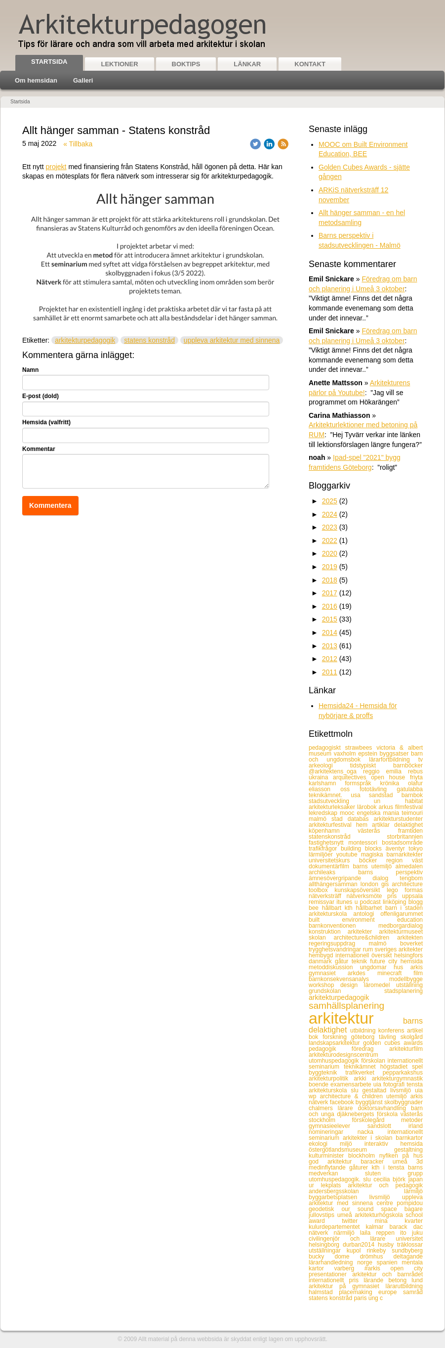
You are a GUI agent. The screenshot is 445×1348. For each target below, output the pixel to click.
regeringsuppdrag (339, 943)
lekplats (334, 1185)
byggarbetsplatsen (339, 1197)
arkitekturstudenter (398, 818)
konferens (392, 1030)
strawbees (361, 747)
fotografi (394, 1084)
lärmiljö (413, 1191)
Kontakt (309, 64)
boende (319, 1084)
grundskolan (346, 991)
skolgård (412, 1036)
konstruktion (328, 931)
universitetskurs (334, 860)
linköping (395, 902)
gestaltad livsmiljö (388, 1090)
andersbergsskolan (356, 1191)
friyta (416, 777)
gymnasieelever (338, 1126)
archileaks (333, 872)
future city (385, 961)
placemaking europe (371, 1292)
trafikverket (363, 1072)
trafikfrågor (325, 848)
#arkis (377, 1268)
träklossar (410, 1244)
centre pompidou (399, 1203)
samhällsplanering (346, 1005)
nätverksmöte (366, 896)
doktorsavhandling (384, 1108)
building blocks (363, 848)
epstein (368, 753)
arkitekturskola (331, 913)
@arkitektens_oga (336, 771)
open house (390, 777)
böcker (372, 860)
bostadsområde (402, 842)
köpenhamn (333, 830)
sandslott (387, 1126)
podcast (371, 902)
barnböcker (408, 765)
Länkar (247, 64)
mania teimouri (403, 812)
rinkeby (379, 1250)
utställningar (328, 1250)
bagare (414, 1209)
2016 (329, 606)
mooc (348, 812)
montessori (365, 842)
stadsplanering (403, 991)
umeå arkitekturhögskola (371, 1215)
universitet (409, 1238)
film (418, 973)
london (371, 884)
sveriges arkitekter (399, 949)
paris (361, 1298)
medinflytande (329, 1167)
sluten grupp (394, 1173)
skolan (321, 937)
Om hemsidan (36, 80)
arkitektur (356, 1018)
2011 (329, 672)
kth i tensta (390, 1167)
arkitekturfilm (406, 1048)
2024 (329, 514)
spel (417, 1066)
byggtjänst (370, 1102)
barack (401, 1226)
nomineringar (333, 1131)
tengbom (411, 878)
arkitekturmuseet (401, 931)
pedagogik (330, 1048)
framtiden (410, 830)
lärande (376, 1280)
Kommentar (38, 449)
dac (418, 1226)
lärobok (367, 807)
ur (315, 1185)
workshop (324, 985)
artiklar (383, 824)
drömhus (377, 1256)
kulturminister (328, 1155)
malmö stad (328, 818)
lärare (348, 1108)
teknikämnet (362, 1066)
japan (415, 1179)
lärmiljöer (322, 854)
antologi (366, 913)
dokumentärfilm (331, 866)
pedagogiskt (327, 747)
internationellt (405, 1060)
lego (396, 890)
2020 (329, 553)
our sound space (372, 1209)
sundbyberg (407, 1250)
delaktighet (408, 824)
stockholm (330, 1120)
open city (407, 1268)
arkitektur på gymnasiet (347, 1286)
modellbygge (406, 979)
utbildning (364, 1030)
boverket (411, 943)
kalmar (377, 1226)
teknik (361, 961)
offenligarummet (401, 913)
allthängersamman (335, 884)
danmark (322, 961)
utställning (409, 985)
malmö (384, 943)
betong (399, 1280)
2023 (329, 527)
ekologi (324, 1143)
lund (417, 1280)
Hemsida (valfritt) (46, 422)
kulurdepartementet (337, 1226)
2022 (329, 540)
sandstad (385, 795)
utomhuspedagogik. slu (341, 1179)
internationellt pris (336, 1280)
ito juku (411, 1232)
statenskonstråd (348, 836)
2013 (329, 646)
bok (316, 1036)
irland (415, 1126)
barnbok (412, 795)
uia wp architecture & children (366, 1093)
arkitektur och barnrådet (387, 1274)
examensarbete (351, 1084)
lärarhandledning (333, 1262)
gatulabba (410, 789)
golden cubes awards (393, 1042)
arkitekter (363, 931)
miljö (352, 1143)
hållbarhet (370, 907)
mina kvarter (399, 1220)
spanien (389, 1262)
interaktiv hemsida (393, 1143)
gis (386, 884)
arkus (387, 807)
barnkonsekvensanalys (349, 979)
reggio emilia (385, 771)
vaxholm (346, 753)
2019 (329, 567)
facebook (343, 1102)
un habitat (398, 801)
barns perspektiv (390, 872)
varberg (349, 1268)
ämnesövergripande (340, 878)
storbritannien (405, 836)
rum (368, 949)
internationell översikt (364, 955)
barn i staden (404, 907)
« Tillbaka (77, 144)
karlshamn (327, 783)
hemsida (412, 961)
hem (364, 824)
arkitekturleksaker (333, 807)
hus (402, 967)
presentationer (330, 1274)
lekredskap (324, 812)
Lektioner (119, 64)
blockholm (363, 1155)
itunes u (348, 902)
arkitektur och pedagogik (385, 1185)
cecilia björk (390, 1179)
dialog (386, 878)
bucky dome (334, 1256)
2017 (329, 593)
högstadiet (396, 1066)
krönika (394, 783)
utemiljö (398, 1096)
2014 (329, 632)
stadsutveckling (341, 801)
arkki (362, 1078)
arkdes (362, 973)
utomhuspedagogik (335, 1060)
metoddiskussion (334, 967)
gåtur (343, 961)
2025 (329, 501)
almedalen (409, 866)
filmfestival (409, 807)
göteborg (365, 1036)
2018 (329, 580)
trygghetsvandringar (336, 949)
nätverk (321, 1232)
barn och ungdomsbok (366, 756)
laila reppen (380, 1232)
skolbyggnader (403, 1102)
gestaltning (408, 1149)
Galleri (83, 80)
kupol (357, 1250)
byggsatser (395, 753)
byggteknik (327, 1072)
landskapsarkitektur (336, 1042)
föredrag (370, 1048)
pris (394, 896)
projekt (55, 167)
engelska (370, 812)
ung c (375, 1298)
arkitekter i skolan (369, 1137)
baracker (377, 1161)
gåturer (360, 1167)
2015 (329, 619)
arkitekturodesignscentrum (343, 1054)
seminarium (326, 1066)
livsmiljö (385, 1197)
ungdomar (377, 967)
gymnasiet (328, 973)
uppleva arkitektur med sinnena (232, 340)
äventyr (396, 848)
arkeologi (329, 765)
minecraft (395, 973)
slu (356, 1090)
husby (387, 1244)
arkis (416, 967)
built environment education (366, 919)
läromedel (380, 985)
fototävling (378, 789)
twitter (358, 1220)
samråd (413, 1292)
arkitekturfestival (332, 824)
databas (361, 818)
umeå (404, 1161)
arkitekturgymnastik (397, 1078)
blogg (415, 902)
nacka (373, 1131)
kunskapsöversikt (360, 890)
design (352, 985)
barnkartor (409, 1137)
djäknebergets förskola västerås (380, 1114)
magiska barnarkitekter (392, 854)
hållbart (333, 907)
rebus (415, 771)
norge (366, 1262)
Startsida (49, 61)
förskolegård (376, 1120)
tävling (390, 1036)
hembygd (322, 955)
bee (315, 907)
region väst (404, 860)
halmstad (324, 1292)
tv (420, 759)
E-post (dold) (40, 396)
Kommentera (50, 505)
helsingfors (408, 955)
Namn (30, 369)
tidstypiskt (371, 765)
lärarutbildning (404, 1286)
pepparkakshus (403, 1072)
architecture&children (365, 937)
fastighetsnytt (328, 842)
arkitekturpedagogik (85, 340)
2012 (329, 659)
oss (350, 789)
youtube (348, 854)
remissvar (322, 902)
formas (414, 890)
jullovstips (323, 1215)
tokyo (415, 848)
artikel (415, 1030)
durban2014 (360, 1244)
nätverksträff (327, 896)
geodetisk (325, 1209)
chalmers (323, 1108)
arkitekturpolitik (331, 1078)
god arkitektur (335, 1161)
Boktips (186, 64)
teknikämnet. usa (339, 795)
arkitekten (410, 937)
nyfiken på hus (401, 1155)
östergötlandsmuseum (351, 1149)
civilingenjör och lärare (352, 1238)
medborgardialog (400, 925)
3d (419, 1161)
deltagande (408, 1256)
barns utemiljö (374, 866)
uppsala (412, 896)
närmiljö (347, 1232)
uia (378, 1084)
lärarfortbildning (393, 759)
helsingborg (326, 1244)
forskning (337, 1036)
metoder (412, 1120)
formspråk (362, 783)
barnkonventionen (343, 925)
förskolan (374, 1060)
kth (350, 907)
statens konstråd (149, 340)
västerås (378, 830)
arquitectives (352, 777)
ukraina (321, 777)
